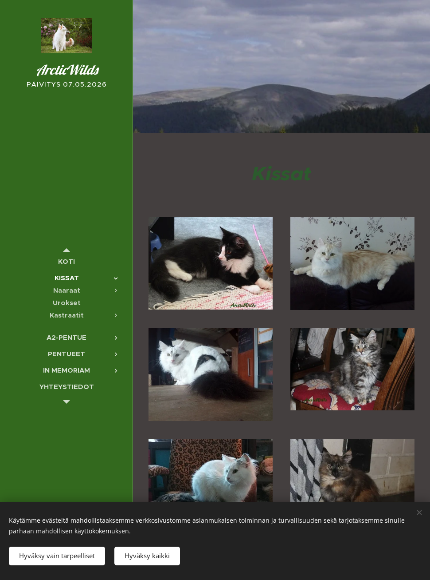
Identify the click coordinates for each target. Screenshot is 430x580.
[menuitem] (66, 261)
